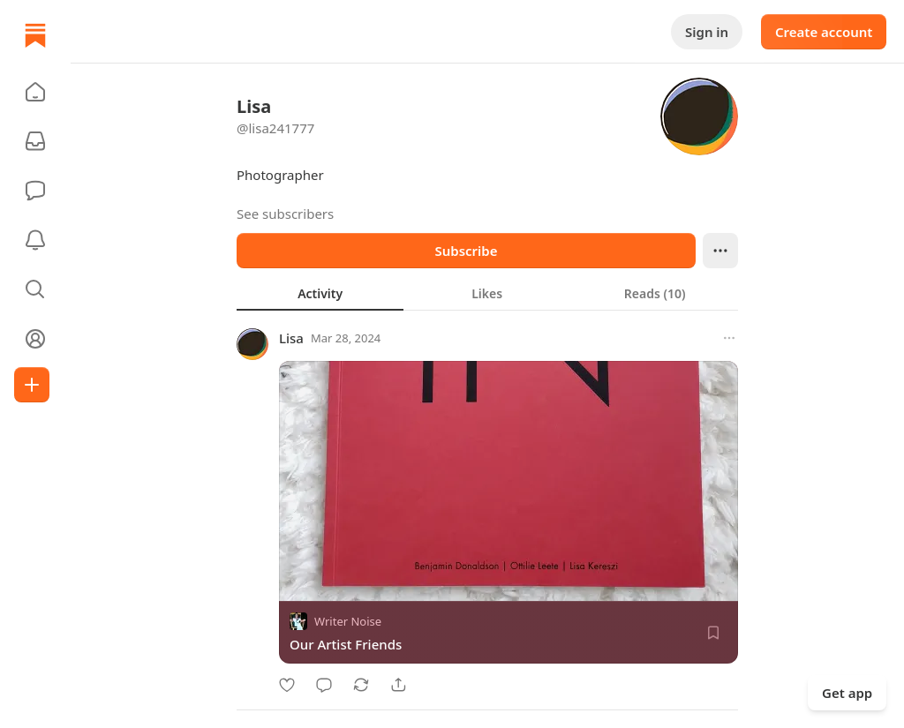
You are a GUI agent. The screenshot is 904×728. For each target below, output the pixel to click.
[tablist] (487, 293)
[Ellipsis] (720, 250)
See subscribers (285, 213)
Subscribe (465, 250)
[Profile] (35, 339)
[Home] (35, 35)
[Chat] (35, 190)
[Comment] (324, 685)
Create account (823, 32)
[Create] (31, 384)
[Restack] (361, 685)
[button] (35, 92)
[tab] (320, 293)
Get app (847, 693)
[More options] (729, 338)
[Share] (398, 685)
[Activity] (35, 240)
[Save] (713, 633)
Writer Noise (347, 621)
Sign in (706, 32)
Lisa (291, 338)
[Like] (287, 685)
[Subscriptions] (35, 141)
